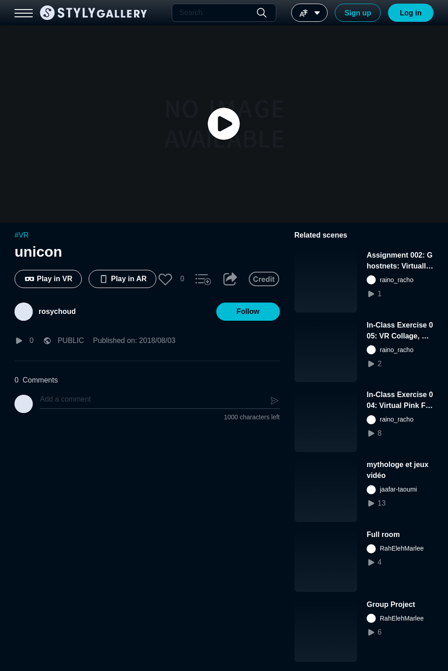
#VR (22, 235)
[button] (165, 279)
